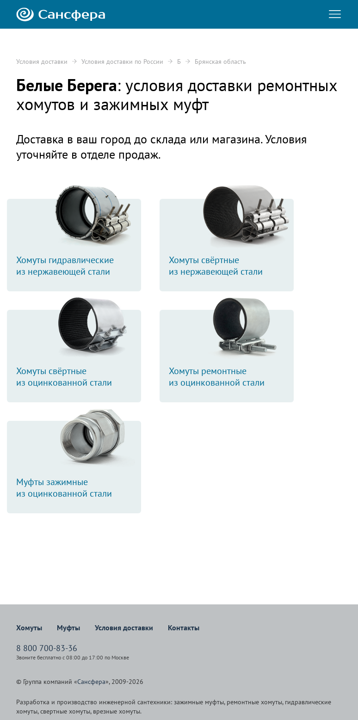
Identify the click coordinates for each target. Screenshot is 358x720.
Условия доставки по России (122, 61)
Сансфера (91, 681)
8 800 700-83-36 (46, 648)
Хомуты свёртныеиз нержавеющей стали (231, 238)
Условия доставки (42, 61)
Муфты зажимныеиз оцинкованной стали (78, 460)
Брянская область (220, 61)
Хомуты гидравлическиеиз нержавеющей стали (78, 238)
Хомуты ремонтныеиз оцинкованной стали (231, 349)
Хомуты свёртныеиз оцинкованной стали (78, 349)
